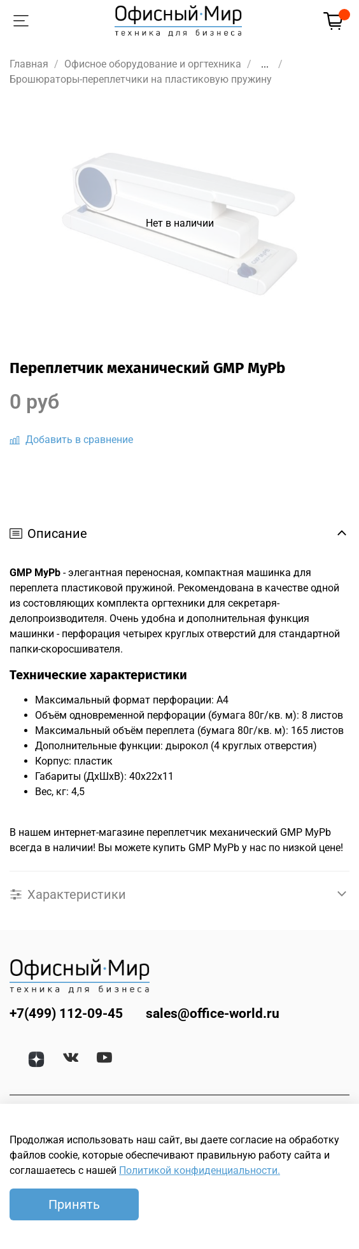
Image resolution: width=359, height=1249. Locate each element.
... (265, 64)
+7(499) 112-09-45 (66, 1013)
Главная (29, 64)
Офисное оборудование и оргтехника (152, 64)
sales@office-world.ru (212, 1013)
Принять (74, 1204)
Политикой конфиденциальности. (199, 1170)
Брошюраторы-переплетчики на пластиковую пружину (141, 79)
